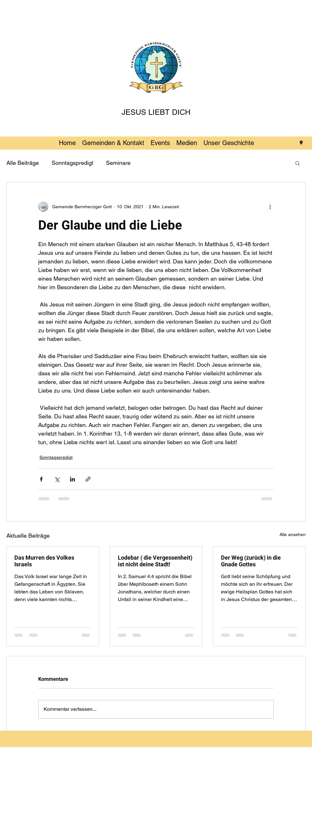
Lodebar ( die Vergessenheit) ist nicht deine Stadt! (155, 561)
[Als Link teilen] (88, 479)
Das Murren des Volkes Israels (44, 561)
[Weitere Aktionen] (270, 206)
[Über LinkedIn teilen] (72, 479)
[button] (297, 163)
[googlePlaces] (301, 143)
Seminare (118, 162)
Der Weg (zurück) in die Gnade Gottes (251, 561)
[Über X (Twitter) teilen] (57, 479)
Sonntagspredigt (72, 162)
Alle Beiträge (22, 162)
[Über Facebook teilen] (41, 479)
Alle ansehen (293, 534)
